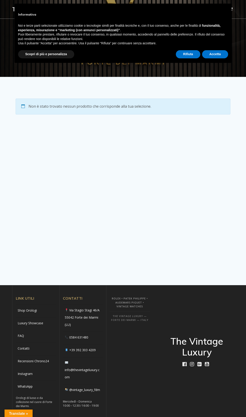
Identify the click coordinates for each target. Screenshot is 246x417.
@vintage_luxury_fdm (84, 390)
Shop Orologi (27, 310)
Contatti (23, 348)
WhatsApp (25, 386)
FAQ (21, 336)
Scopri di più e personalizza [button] (46, 54)
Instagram (25, 374)
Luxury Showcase (30, 323)
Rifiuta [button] (188, 54)
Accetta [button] (215, 54)
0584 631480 (78, 337)
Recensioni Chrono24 (33, 361)
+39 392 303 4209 (82, 350)
